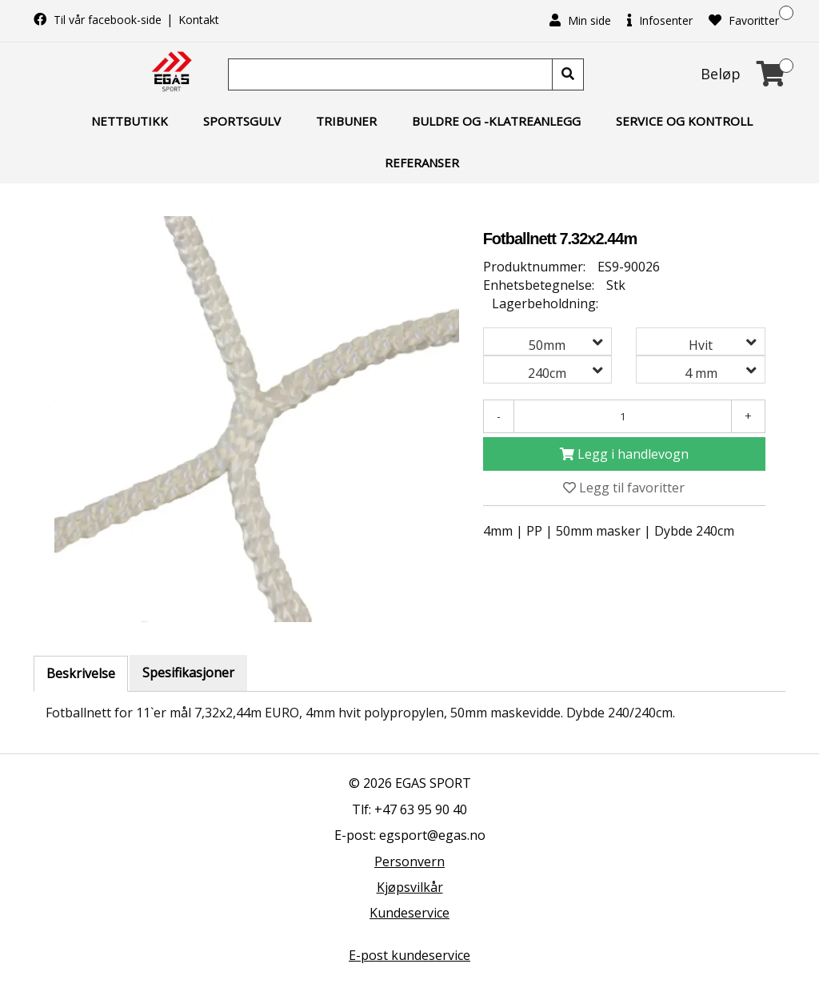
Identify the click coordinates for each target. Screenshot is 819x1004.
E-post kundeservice (409, 955)
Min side (580, 20)
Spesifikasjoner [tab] (188, 672)
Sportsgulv (242, 121)
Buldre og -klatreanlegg (496, 121)
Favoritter (744, 20)
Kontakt (198, 19)
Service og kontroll (684, 121)
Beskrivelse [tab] (80, 673)
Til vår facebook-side (99, 19)
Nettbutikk (129, 121)
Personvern (409, 861)
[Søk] (392, 74)
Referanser (422, 163)
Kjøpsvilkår (410, 887)
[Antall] (622, 416)
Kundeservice (409, 913)
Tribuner (346, 121)
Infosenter (660, 20)
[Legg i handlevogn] (624, 454)
